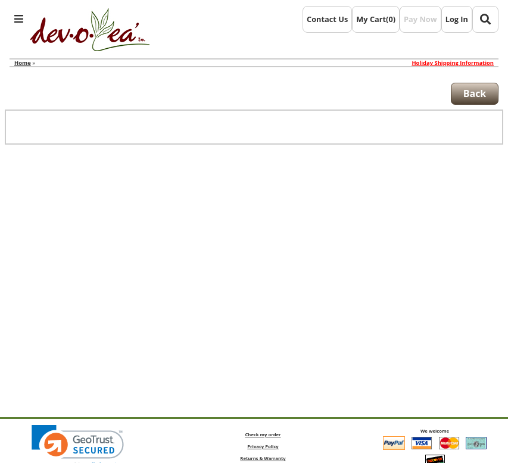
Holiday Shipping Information (453, 63)
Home (22, 63)
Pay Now (420, 19)
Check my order (263, 434)
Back (475, 93)
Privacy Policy (262, 446)
